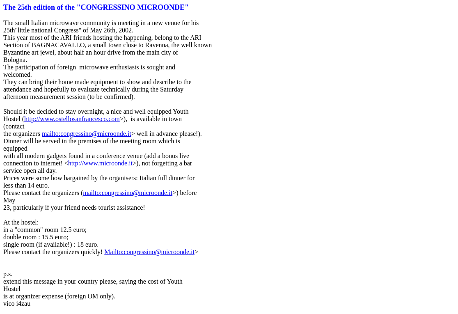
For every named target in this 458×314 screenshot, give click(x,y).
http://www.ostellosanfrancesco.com (72, 118)
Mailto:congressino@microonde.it (149, 251)
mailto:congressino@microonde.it (86, 133)
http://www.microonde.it (100, 163)
